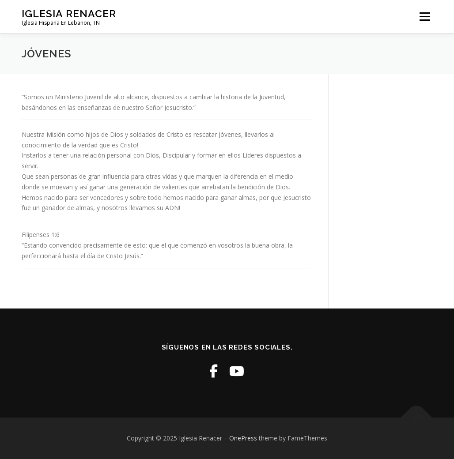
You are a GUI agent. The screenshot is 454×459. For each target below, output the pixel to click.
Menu (424, 16)
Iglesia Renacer (69, 13)
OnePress (243, 438)
